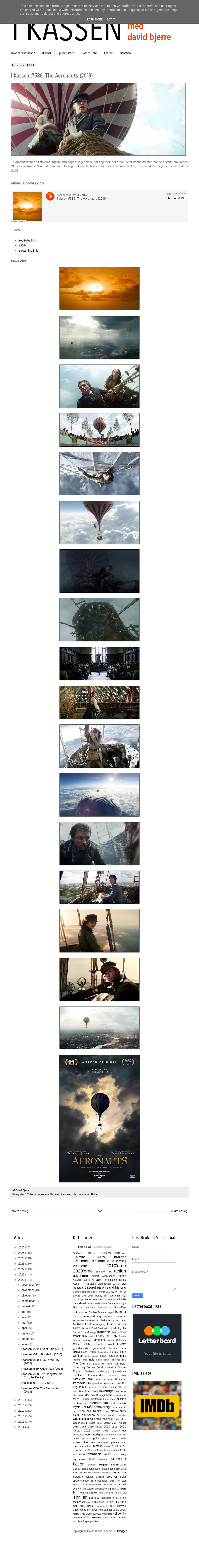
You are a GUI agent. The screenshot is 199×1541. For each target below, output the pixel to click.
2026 (21, 1247)
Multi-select (82, 1246)
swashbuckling (103, 1488)
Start (99, 1211)
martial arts (120, 1395)
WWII (86, 1517)
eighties (108, 1316)
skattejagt (107, 1468)
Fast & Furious (116, 1324)
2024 (21, 1258)
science (103, 1459)
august (26, 1306)
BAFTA (116, 1284)
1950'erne (79, 1257)
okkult (76, 1415)
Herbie (114, 1352)
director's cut (104, 1307)
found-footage (89, 1332)
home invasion (92, 1356)
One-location (81, 1418)
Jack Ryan (119, 1363)
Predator (105, 1442)
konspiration (95, 1383)
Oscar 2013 (120, 1419)
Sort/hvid (78, 1476)
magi (102, 1395)
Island (109, 1364)
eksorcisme (120, 1316)
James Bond (95, 1367)
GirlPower (121, 1340)
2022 (21, 1269)
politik (105, 1438)
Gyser (121, 1344)
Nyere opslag (20, 1211)
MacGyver (121, 1391)
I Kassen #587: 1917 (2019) (38, 1382)
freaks (92, 1336)
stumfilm (108, 1484)
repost (107, 1446)
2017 (21, 1410)
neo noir (85, 1411)
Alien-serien (108, 1276)
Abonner (46, 53)
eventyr (111, 1320)
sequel (103, 1464)
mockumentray (80, 1403)
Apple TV (79, 1283)
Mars (109, 1395)
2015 (21, 1421)
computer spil (99, 1299)
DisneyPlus (119, 1307)
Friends (122, 1336)
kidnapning (120, 1379)
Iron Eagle (93, 1363)
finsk (113, 1328)
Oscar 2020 (102, 1426)
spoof (86, 1480)
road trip (115, 1450)
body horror (118, 1291)
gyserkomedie (81, 1348)
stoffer (84, 1484)
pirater (76, 1438)
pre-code (95, 1442)
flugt (119, 1328)
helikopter (103, 1352)
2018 (21, 1405)
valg (101, 1510)
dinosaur (91, 1307)
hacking (113, 1348)
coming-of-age (82, 1299)
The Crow (120, 1492)
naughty (122, 1407)
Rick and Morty (95, 1450)
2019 (21, 1399)
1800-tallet (78, 1253)
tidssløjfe (106, 1497)
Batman (77, 1292)
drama (85, 1194)
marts (25, 1333)
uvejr (95, 1509)
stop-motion (95, 1484)
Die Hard (78, 1307)
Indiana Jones (80, 1360)
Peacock (121, 1434)
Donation (125, 53)
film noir (86, 1328)
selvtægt (92, 1464)
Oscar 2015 (95, 1423)
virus (82, 1513)
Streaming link (28, 250)
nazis (75, 1411)
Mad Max (78, 1395)
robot (82, 1454)
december (28, 1284)
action (120, 1270)
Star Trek (115, 1481)
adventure (43, 1194)
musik (122, 1403)
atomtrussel (104, 1283)
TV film (109, 1501)
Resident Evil (119, 1446)
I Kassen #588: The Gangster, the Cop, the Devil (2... (41, 1375)
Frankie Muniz (119, 1332)
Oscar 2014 (80, 1423)
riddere (106, 1450)
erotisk (101, 1320)
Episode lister (66, 53)
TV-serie (121, 1501)
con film (112, 1299)
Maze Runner (81, 1399)
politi (96, 1438)
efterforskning (92, 1316)
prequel (115, 1442)
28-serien (101, 1271)
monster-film (99, 1403)
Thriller (94, 1194)
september (28, 1300)
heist (93, 1351)
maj (24, 1322)
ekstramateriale (80, 1320)
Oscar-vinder (119, 1430)
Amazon (97, 1279)
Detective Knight (117, 1303)
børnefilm (115, 1295)
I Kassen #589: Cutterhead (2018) (42, 1368)
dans (75, 1303)
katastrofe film (83, 1379)
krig (75, 1387)
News (106, 1411)
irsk (102, 1364)
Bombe (76, 1296)
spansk (90, 1476)
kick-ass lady (104, 1379)
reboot (88, 1446)
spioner (111, 1476)
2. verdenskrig (116, 1261)
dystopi (77, 1316)
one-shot (108, 1419)
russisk (116, 1454)
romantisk (93, 1454)
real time (78, 1446)
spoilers (77, 1480)
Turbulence (98, 1502)
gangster (99, 1339)
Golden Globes (82, 1344)
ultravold (121, 1506)
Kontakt (109, 53)
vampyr (108, 1509)
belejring (86, 1292)
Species (100, 1477)
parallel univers (108, 1434)
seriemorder (118, 1464)
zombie (77, 1521)
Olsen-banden (108, 1415)
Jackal (76, 1367)
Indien (99, 1360)
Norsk (114, 1411)
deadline (102, 1303)
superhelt (120, 1484)
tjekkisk (117, 1498)
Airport (95, 1276)
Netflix (97, 1411)
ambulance (110, 1279)
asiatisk (91, 1283)
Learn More (93, 19)
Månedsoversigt (98, 1407)
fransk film (80, 1336)
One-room (95, 1419)
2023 (21, 1263)
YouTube (121, 1517)
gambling (87, 1340)
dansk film (85, 1303)
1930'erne (105, 1253)
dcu (95, 1303)
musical (114, 1403)
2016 (21, 1416)
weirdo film (119, 1513)
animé (122, 1279)
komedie (79, 1383)
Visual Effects (93, 1513)
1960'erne (99, 1257)
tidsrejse (94, 1497)
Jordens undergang (97, 1371)
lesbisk (114, 1387)
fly (124, 1328)
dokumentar (80, 1312)
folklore (76, 1332)
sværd (90, 1488)
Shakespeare (79, 1469)
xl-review (95, 1517)
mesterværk (97, 1399)
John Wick (110, 1367)
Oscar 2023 (101, 1430)
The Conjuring (106, 1493)
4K (110, 1271)
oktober (26, 1295)
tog (124, 1497)
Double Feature (97, 1312)
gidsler (110, 1340)
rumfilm (106, 1454)
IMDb (22, 245)
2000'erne (80, 1266)
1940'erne (120, 1253)
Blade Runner (98, 1292)
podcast (86, 1438)
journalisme (119, 1371)
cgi (124, 1295)
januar (25, 1344)
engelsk (93, 1320)
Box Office (88, 1296)
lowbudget (107, 1391)
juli (23, 1311)
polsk (114, 1438)
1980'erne (80, 1261)
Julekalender (95, 1375)
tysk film (78, 1506)
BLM (108, 1292)
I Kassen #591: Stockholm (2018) (41, 1354)
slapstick (106, 1472)
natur (114, 1407)
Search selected (103, 1246)
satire (92, 1459)
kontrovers (110, 1383)
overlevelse (78, 1434)
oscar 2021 (118, 1426)
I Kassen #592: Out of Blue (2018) (42, 1349)
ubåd (90, 1506)
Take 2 (115, 1489)
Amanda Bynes (81, 1280)
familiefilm (78, 1324)
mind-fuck (110, 1399)
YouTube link (27, 240)
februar (26, 1338)
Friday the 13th (106, 1336)
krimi (81, 1387)
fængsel (77, 1340)
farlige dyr (101, 1324)
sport (93, 1481)
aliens (122, 1275)
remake (97, 1446)
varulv (116, 1510)
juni (24, 1317)
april (24, 1328)
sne (123, 1472)
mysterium (79, 1407)
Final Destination (100, 1328)
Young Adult (109, 1517)
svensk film (79, 1488)
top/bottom (79, 1502)
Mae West (91, 1395)
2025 (21, 1252)
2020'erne (83, 1270)
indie (92, 1359)
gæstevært (99, 1348)
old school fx (90, 1415)
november (28, 1290)
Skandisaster (94, 1468)
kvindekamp (91, 1387)
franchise (104, 1332)
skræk (83, 1472)
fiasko (76, 1328)
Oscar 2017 (111, 1423)
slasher (115, 1472)
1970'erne (120, 1257)
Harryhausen (80, 1352)
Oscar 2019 (87, 1426)
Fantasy (90, 1324)
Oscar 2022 (81, 1430)
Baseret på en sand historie (65, 1194)
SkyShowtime (94, 1472)
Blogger (122, 1531)
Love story (91, 1391)
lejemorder (104, 1387)
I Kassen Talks (89, 53)
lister (81, 1391)
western (77, 1517)
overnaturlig (92, 1434)
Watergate (107, 1514)
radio (123, 1442)
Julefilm (77, 1375)
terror (94, 1492)
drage (110, 1312)
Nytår (123, 1411)
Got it (110, 19)
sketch (117, 1469)
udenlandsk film (105, 1506)
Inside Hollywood (111, 1360)
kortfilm (122, 1383)
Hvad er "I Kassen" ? (23, 53)
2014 (21, 1427)
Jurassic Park (117, 1375)
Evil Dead (121, 1320)
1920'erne (91, 1253)
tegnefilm (85, 1492)
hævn (103, 1356)
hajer (123, 1348)
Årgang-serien (91, 1521)
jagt (83, 1367)
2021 (21, 1274)
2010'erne (30, 1194)
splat (123, 1476)
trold (88, 1502)
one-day (122, 1415)
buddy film (101, 1295)
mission (121, 1398)
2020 (21, 1279)
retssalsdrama (80, 1450)
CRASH (121, 1299)
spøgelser (102, 1480)
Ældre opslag (179, 1211)
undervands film (82, 1509)
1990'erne (97, 1261)
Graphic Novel (105, 1344)
